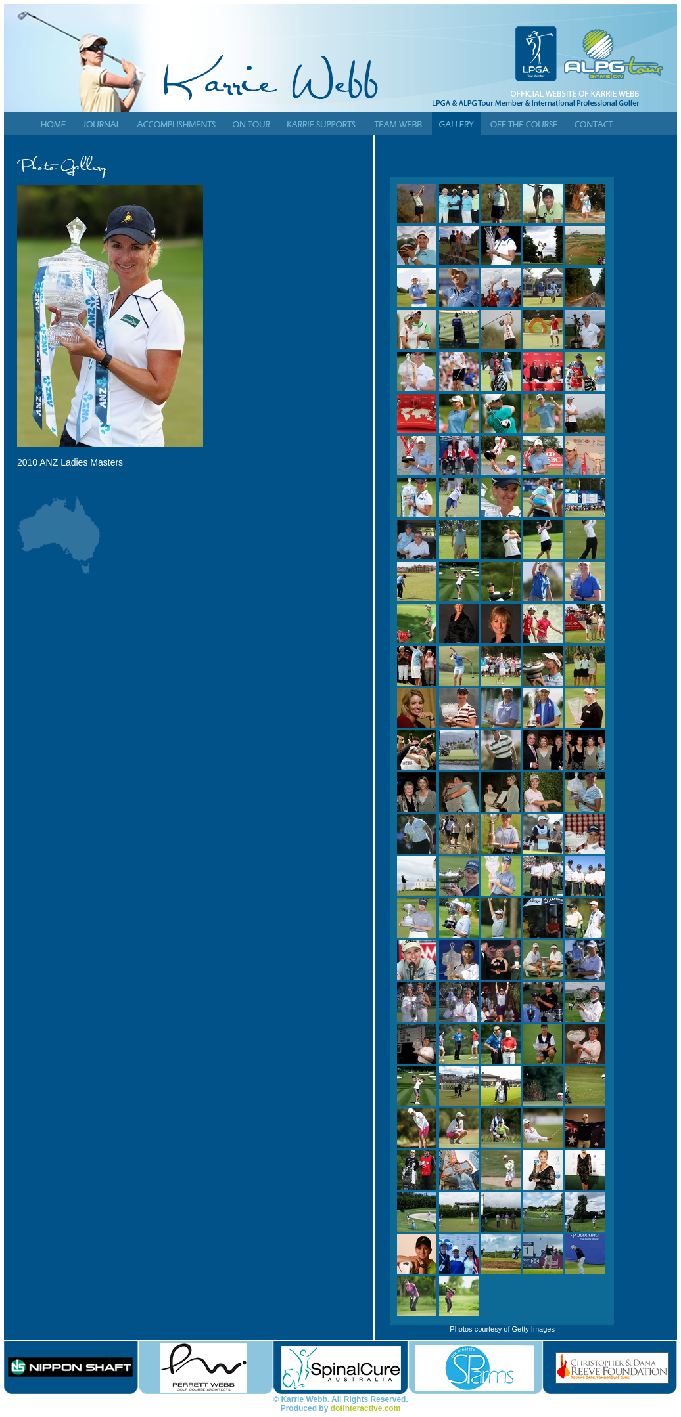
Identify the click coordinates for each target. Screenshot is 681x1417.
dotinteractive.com (366, 1408)
